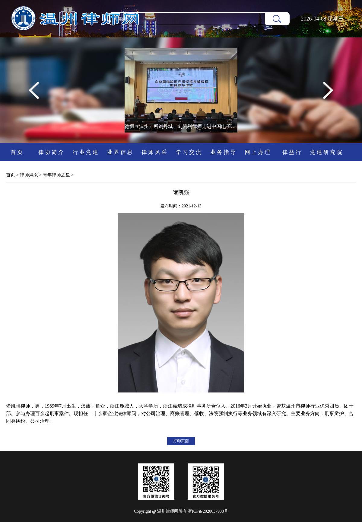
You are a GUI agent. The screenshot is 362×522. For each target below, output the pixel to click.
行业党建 (86, 152)
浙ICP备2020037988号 (208, 511)
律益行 (292, 152)
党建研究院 (326, 152)
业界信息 (120, 152)
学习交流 (189, 152)
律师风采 (154, 152)
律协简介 (51, 152)
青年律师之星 (56, 174)
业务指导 (223, 152)
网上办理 (258, 152)
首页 (17, 152)
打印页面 (181, 441)
